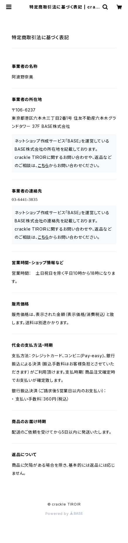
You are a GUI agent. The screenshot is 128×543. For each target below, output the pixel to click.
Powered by (64, 513)
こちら (43, 165)
